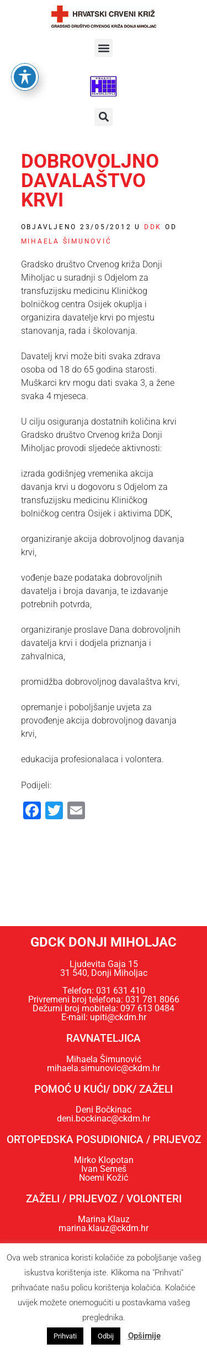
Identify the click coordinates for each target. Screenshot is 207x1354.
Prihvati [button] (65, 1336)
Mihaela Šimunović (66, 241)
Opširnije (144, 1336)
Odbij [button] (106, 1336)
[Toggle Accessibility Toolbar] (25, 53)
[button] (103, 48)
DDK (153, 227)
